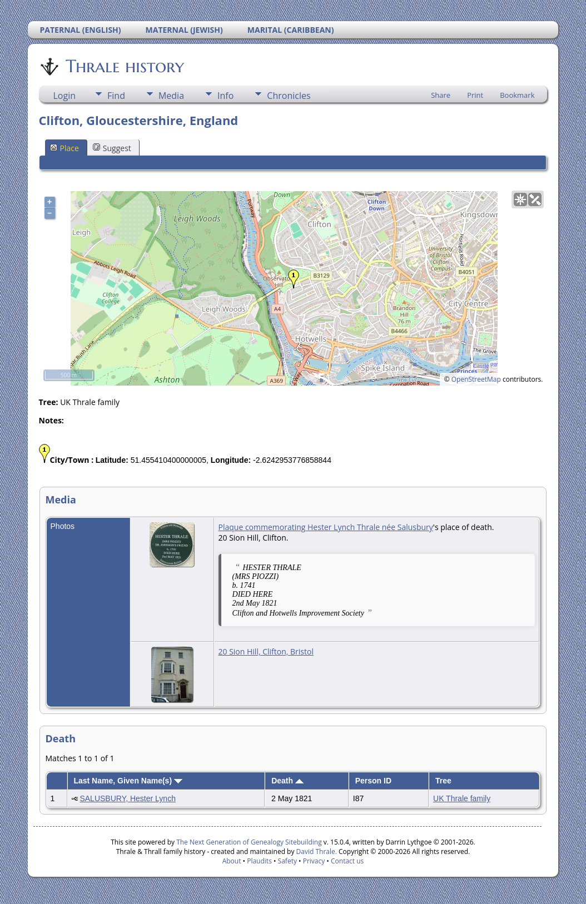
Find (116, 95)
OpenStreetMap (476, 379)
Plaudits (259, 861)
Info (225, 95)
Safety (287, 861)
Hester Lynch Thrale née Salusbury (370, 527)
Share (440, 95)
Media (171, 95)
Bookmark (517, 95)
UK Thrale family (461, 798)
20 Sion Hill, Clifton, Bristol (266, 651)
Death (287, 780)
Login (64, 95)
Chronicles (288, 95)
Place (64, 148)
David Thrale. (315, 851)
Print (475, 95)
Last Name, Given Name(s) (127, 780)
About (231, 861)
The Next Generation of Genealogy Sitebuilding (249, 842)
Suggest (112, 148)
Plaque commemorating (263, 527)
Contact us (347, 861)
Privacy (314, 861)
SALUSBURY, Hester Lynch (128, 798)
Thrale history (124, 66)
